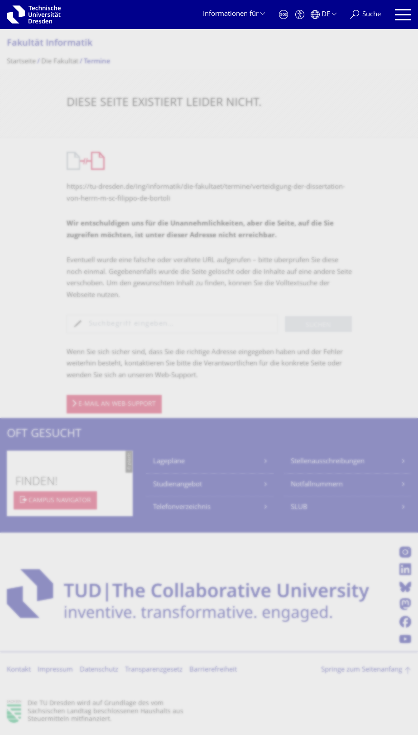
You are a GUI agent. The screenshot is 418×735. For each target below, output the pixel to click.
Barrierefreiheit (213, 670)
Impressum (55, 670)
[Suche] (365, 14)
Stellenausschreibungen (328, 461)
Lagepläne (169, 461)
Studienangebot (177, 484)
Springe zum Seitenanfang (361, 670)
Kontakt (19, 670)
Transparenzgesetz (154, 670)
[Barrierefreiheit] (300, 14)
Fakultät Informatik (49, 43)
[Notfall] (283, 14)
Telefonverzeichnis (182, 507)
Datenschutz (99, 670)
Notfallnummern (317, 484)
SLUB (299, 507)
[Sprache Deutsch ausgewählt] (323, 14)
